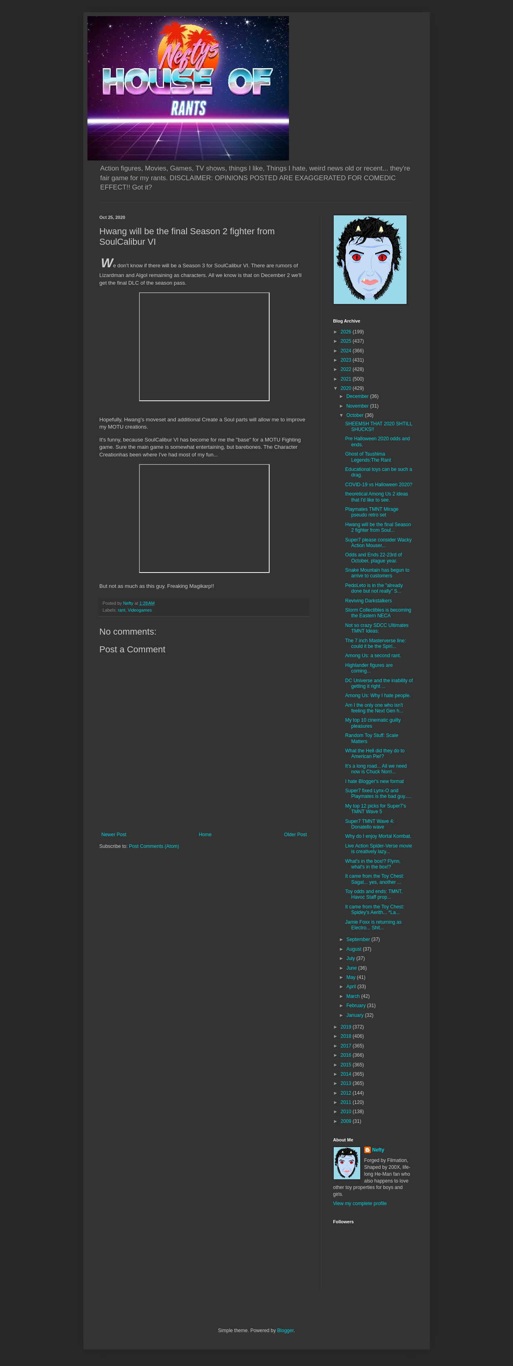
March (353, 996)
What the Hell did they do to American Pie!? (374, 753)
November (358, 406)
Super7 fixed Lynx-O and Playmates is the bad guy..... (378, 793)
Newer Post (114, 834)
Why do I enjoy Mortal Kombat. (378, 836)
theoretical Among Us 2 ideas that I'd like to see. (376, 496)
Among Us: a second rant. (373, 655)
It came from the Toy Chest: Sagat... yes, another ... (374, 879)
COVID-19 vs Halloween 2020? (378, 484)
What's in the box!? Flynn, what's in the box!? (373, 864)
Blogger (285, 1330)
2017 (347, 1046)
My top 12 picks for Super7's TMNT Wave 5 (375, 808)
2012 (347, 1093)
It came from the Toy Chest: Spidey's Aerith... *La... (374, 909)
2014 (347, 1074)
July (351, 958)
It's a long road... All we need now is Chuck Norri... (376, 769)
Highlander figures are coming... (369, 668)
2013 (347, 1083)
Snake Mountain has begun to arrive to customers (377, 573)
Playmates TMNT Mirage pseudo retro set (371, 512)
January (355, 1015)
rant (121, 610)
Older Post (295, 834)
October (355, 415)
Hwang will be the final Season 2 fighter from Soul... (378, 527)
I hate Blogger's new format (374, 781)
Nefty (378, 1150)
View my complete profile (360, 1203)
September (358, 939)
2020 (347, 388)
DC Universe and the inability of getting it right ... (379, 683)
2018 (347, 1036)
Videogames (140, 610)
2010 (347, 1111)
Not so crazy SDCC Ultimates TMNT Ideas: (376, 628)
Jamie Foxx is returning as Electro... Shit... (373, 925)
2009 (347, 1121)
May (351, 977)
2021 (347, 379)
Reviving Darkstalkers (368, 601)
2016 (347, 1055)
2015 (347, 1065)
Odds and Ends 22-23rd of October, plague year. (373, 557)
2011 (347, 1102)
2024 (347, 351)
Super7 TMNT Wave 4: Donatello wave (369, 824)
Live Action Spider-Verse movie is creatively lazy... (378, 848)
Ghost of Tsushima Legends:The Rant (368, 456)
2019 (347, 1027)
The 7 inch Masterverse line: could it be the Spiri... (375, 643)
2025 (347, 341)
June (352, 968)
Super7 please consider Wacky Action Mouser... (378, 542)
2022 (347, 369)
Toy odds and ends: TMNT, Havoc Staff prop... (374, 894)
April (351, 986)
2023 (347, 360)
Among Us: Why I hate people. (378, 695)
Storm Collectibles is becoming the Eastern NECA (378, 612)
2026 (347, 332)
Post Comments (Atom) (154, 846)
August (354, 949)
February (356, 1005)
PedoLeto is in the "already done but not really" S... (374, 588)
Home (205, 834)
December (358, 396)
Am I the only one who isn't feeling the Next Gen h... (374, 708)
